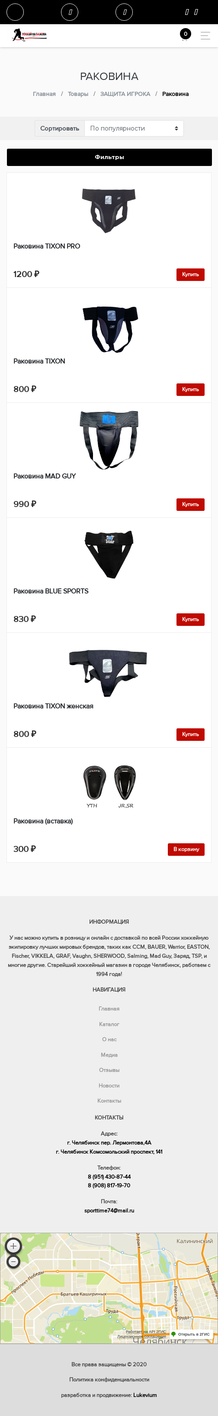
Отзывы (109, 1070)
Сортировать (59, 128)
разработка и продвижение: (109, 1395)
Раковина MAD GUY (44, 476)
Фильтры (109, 156)
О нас (109, 1039)
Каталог (109, 1024)
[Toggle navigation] (203, 35)
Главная (109, 1008)
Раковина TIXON (39, 361)
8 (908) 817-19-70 (109, 1185)
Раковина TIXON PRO (46, 246)
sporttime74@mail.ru (109, 1210)
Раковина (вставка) (43, 821)
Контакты (109, 1100)
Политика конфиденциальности (109, 1379)
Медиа (109, 1055)
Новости (109, 1085)
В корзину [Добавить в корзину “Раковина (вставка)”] (186, 849)
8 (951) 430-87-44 (109, 1177)
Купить (190, 274)
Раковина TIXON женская (53, 706)
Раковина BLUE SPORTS (50, 591)
